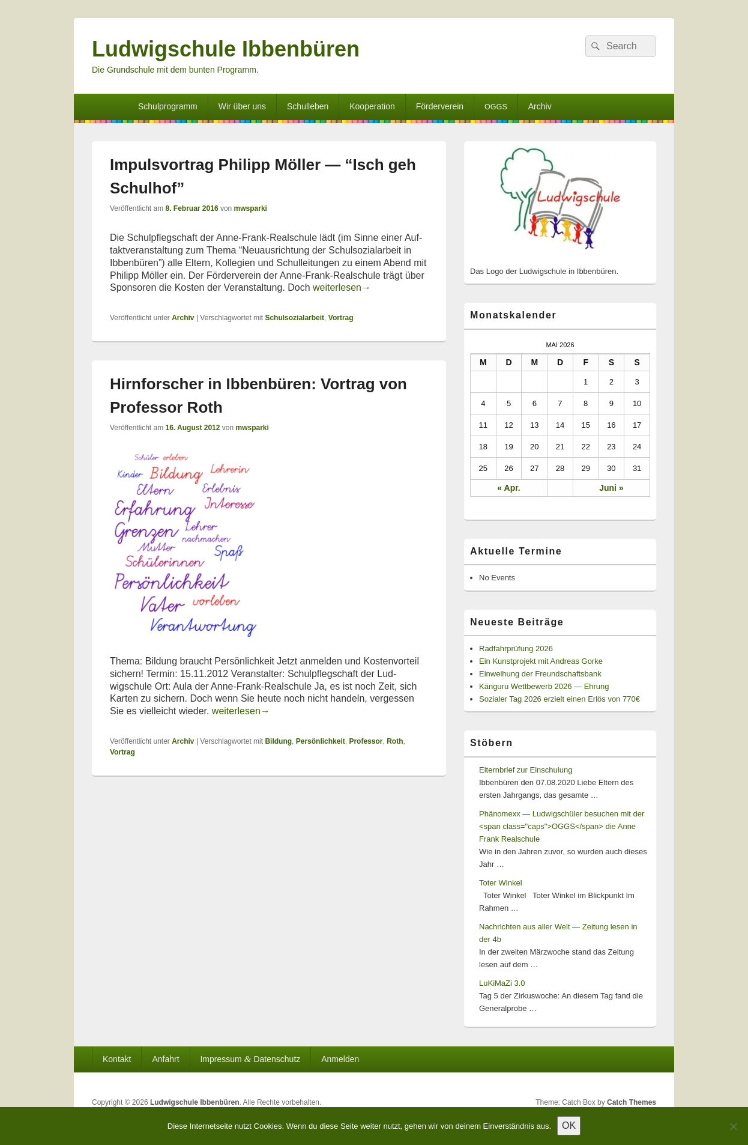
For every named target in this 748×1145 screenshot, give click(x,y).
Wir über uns (242, 106)
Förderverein (439, 106)
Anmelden (340, 1059)
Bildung (278, 741)
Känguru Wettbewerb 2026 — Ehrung (544, 686)
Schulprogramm (168, 106)
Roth (395, 741)
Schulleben (307, 106)
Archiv (540, 106)
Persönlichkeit (320, 741)
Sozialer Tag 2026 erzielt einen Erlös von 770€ (559, 698)
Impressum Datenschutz (250, 1059)
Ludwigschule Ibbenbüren (226, 49)
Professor (365, 741)
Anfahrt (165, 1059)
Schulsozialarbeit (294, 318)
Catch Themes (631, 1102)
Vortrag (341, 318)
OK (569, 1125)
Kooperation (372, 106)
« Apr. (508, 488)
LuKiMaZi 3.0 (502, 983)
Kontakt (117, 1059)
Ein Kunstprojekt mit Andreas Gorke (541, 661)
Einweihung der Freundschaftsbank (540, 673)
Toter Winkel (500, 882)
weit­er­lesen (342, 287)
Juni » (611, 488)
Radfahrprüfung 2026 (516, 648)
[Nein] (733, 1126)
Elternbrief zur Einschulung (525, 769)
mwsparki (250, 208)
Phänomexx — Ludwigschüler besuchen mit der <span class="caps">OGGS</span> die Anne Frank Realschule (561, 826)
